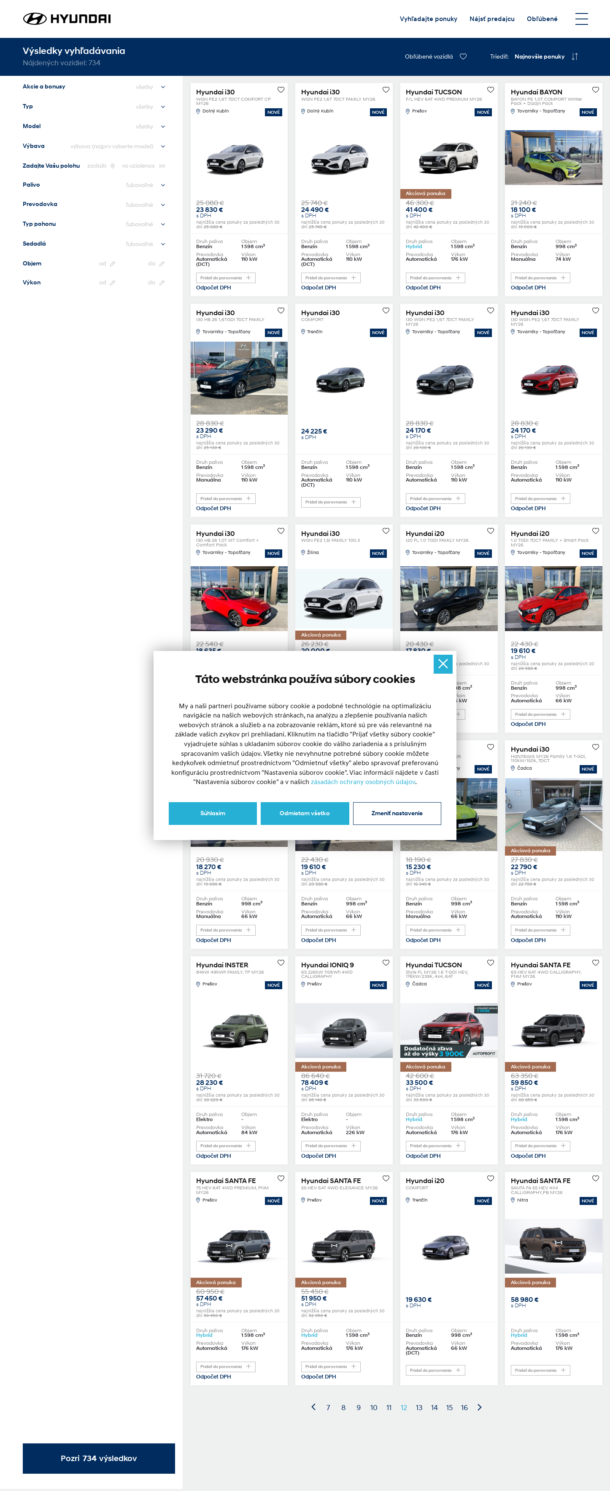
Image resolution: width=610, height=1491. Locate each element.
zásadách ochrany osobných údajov (363, 782)
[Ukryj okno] (443, 664)
